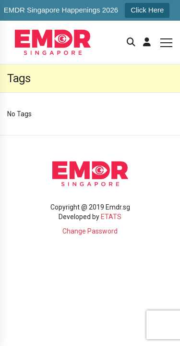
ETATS (111, 217)
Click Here (147, 10)
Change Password (90, 231)
